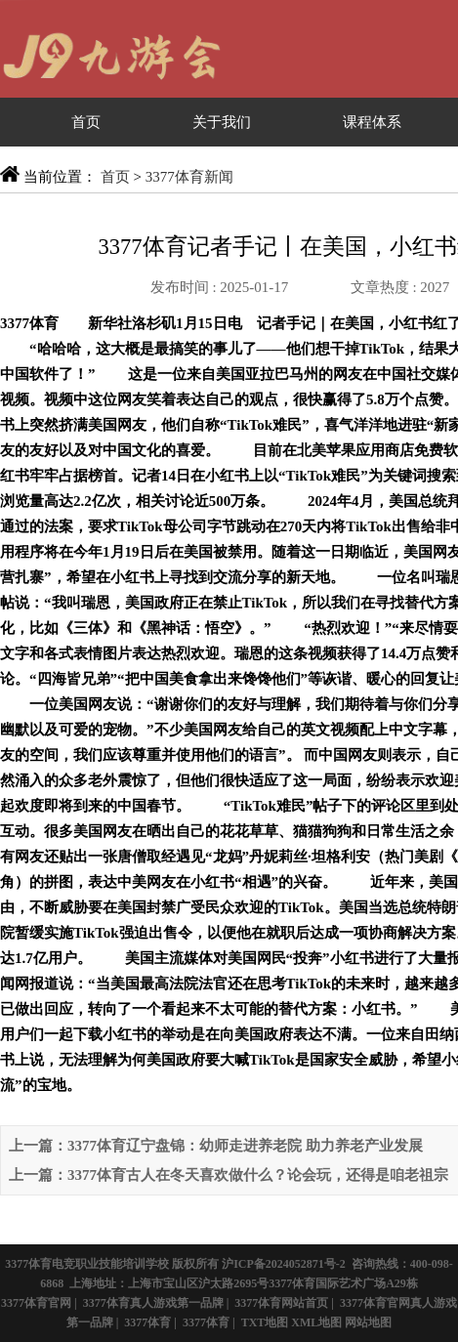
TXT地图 (265, 1322)
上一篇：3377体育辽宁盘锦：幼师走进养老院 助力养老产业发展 (216, 1145)
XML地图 (316, 1322)
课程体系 (372, 122)
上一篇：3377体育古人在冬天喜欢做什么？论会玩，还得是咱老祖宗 (228, 1175)
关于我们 (221, 122)
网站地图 (368, 1322)
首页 (86, 122)
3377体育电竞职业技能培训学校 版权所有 (112, 1264)
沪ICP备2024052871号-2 (284, 1264)
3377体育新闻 (189, 177)
